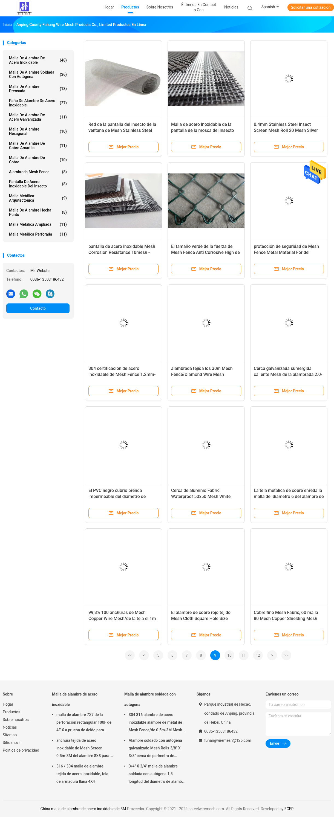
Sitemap (10, 735)
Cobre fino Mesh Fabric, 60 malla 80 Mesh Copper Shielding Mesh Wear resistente (286, 618)
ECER (289, 809)
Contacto (38, 308)
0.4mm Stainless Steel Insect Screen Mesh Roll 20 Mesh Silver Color (286, 130)
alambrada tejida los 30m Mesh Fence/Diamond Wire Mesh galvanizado (202, 374)
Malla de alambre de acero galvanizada (38, 117)
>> (286, 655)
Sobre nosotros (16, 719)
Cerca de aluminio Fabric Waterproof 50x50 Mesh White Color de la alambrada (201, 496)
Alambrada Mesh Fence (38, 172)
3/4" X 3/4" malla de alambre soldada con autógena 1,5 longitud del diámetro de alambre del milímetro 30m (157, 774)
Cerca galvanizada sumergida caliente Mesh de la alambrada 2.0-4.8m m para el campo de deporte (288, 374)
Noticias (10, 727)
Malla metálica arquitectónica (38, 198)
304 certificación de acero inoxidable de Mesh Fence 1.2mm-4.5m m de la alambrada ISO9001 (122, 374)
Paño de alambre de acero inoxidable (38, 102)
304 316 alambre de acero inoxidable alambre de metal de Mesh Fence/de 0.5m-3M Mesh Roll (155, 723)
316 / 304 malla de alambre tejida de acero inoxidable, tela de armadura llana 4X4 (82, 774)
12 (258, 655)
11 (243, 655)
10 (229, 655)
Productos (11, 712)
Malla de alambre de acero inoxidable (38, 60)
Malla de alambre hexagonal (38, 131)
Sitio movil (12, 742)
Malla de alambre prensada (38, 88)
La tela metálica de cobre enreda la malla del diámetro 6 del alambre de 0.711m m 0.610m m (289, 496)
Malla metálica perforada (38, 234)
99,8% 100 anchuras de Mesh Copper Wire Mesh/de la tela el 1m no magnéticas (122, 618)
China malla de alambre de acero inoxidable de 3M (83, 809)
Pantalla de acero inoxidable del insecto (38, 183)
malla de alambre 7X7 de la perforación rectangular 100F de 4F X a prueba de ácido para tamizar (83, 723)
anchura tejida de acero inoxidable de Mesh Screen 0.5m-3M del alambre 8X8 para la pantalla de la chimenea (84, 749)
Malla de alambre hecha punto (38, 212)
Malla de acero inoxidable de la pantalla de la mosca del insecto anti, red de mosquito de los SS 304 (205, 130)
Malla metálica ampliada (38, 224)
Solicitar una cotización (310, 7)
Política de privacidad (21, 750)
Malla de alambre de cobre (38, 159)
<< (130, 655)
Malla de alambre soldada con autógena (38, 74)
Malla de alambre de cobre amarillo (38, 145)
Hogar (8, 704)
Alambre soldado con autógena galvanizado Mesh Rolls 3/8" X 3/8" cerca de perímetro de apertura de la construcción (155, 749)
